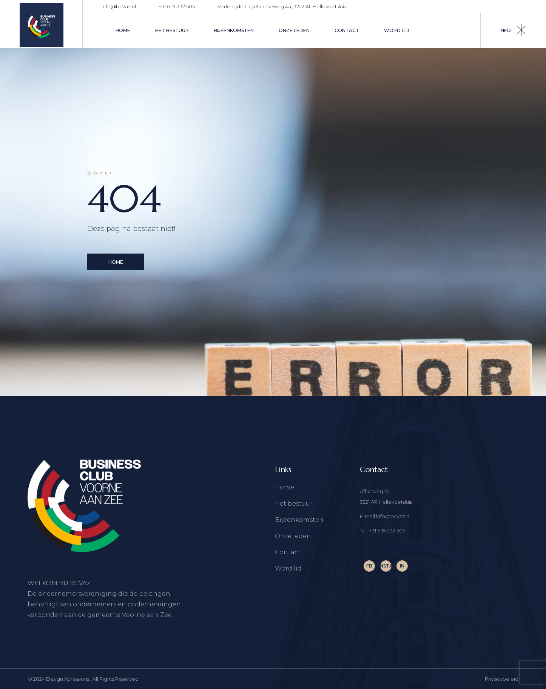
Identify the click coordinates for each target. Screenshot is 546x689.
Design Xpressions (68, 679)
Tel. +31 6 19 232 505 (382, 531)
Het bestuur (294, 503)
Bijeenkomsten (299, 519)
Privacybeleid (501, 679)
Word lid (288, 568)
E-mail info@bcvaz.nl (385, 516)
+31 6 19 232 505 (177, 6)
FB (369, 566)
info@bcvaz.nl (119, 6)
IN (402, 566)
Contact (288, 552)
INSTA (386, 566)
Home (284, 487)
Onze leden (293, 536)
